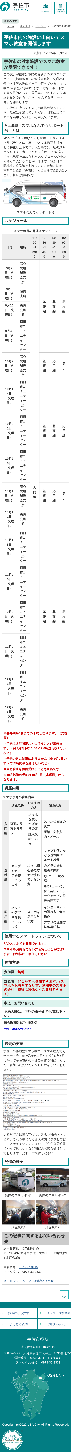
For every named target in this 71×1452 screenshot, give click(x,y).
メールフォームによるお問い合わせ (29, 1281)
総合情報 (25, 26)
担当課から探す (18, 1313)
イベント (41, 26)
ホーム (10, 26)
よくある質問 (19, 1324)
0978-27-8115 (28, 1267)
